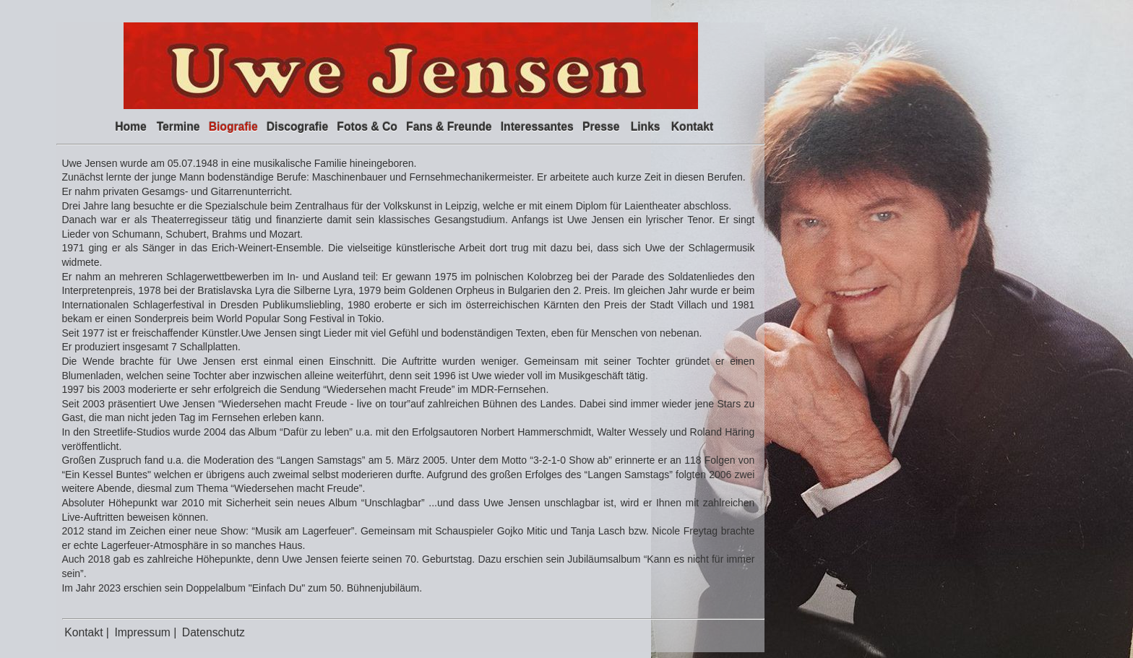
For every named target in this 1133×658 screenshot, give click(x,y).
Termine (178, 127)
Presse (600, 127)
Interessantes (537, 127)
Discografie (297, 127)
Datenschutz (213, 632)
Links (645, 127)
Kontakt (692, 127)
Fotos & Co (367, 127)
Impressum (143, 632)
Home (131, 127)
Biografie (233, 127)
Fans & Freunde (448, 127)
